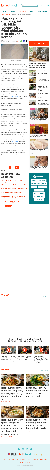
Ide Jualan (16, 204)
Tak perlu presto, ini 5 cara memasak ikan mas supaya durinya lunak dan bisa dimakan (14, 189)
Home (3, 14)
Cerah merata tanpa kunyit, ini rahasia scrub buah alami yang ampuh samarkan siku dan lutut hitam (38, 151)
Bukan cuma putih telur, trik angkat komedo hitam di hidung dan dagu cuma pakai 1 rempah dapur (38, 167)
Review (12, 11)
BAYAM (34, 180)
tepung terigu (14, 96)
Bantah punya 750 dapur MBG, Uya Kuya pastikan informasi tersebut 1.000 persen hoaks (38, 135)
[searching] (37, 5)
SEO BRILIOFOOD (39, 193)
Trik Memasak (8, 204)
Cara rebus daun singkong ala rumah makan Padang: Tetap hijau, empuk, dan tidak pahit (43, 87)
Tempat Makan (42, 11)
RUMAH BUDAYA (39, 190)
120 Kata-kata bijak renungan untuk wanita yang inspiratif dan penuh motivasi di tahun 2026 (39, 119)
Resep (5, 11)
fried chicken (15, 141)
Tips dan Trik (8, 201)
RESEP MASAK (39, 199)
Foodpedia (22, 11)
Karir (21, 462)
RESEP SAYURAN (35, 183)
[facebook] (41, 5)
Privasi (29, 459)
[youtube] (48, 5)
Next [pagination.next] (17, 167)
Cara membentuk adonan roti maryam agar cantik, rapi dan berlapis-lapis (13, 197)
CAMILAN (34, 186)
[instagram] (43, 5)
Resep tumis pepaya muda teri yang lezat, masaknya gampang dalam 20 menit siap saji (12, 393)
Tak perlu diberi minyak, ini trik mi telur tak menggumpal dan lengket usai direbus (13, 181)
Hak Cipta (35, 459)
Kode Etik (43, 459)
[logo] (9, 5)
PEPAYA (44, 183)
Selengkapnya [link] (44, 296)
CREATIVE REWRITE (39, 196)
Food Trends (8, 206)
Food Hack (23, 204)
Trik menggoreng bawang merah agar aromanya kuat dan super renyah (12, 193)
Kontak (10, 459)
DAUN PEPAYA (42, 180)
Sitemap (27, 462)
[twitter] (46, 5)
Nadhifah (3, 40)
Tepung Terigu (17, 201)
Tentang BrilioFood (20, 459)
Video (31, 11)
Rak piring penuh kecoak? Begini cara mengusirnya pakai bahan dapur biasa (38, 65)
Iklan (5, 459)
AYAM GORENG (42, 186)
